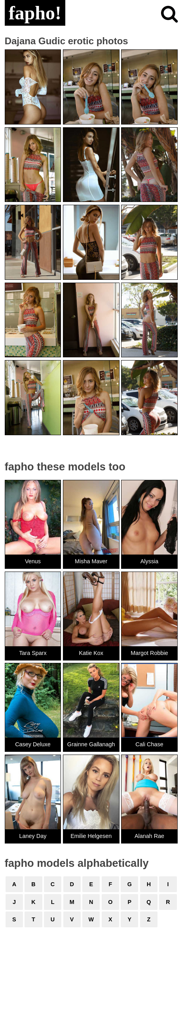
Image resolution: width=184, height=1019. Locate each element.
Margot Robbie (149, 653)
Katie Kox (91, 653)
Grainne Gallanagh (91, 744)
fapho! (35, 12)
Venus (33, 561)
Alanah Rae (149, 836)
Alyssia (149, 561)
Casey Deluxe (33, 744)
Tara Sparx (33, 653)
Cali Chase (149, 744)
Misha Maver (91, 561)
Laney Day (33, 836)
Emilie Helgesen (91, 836)
